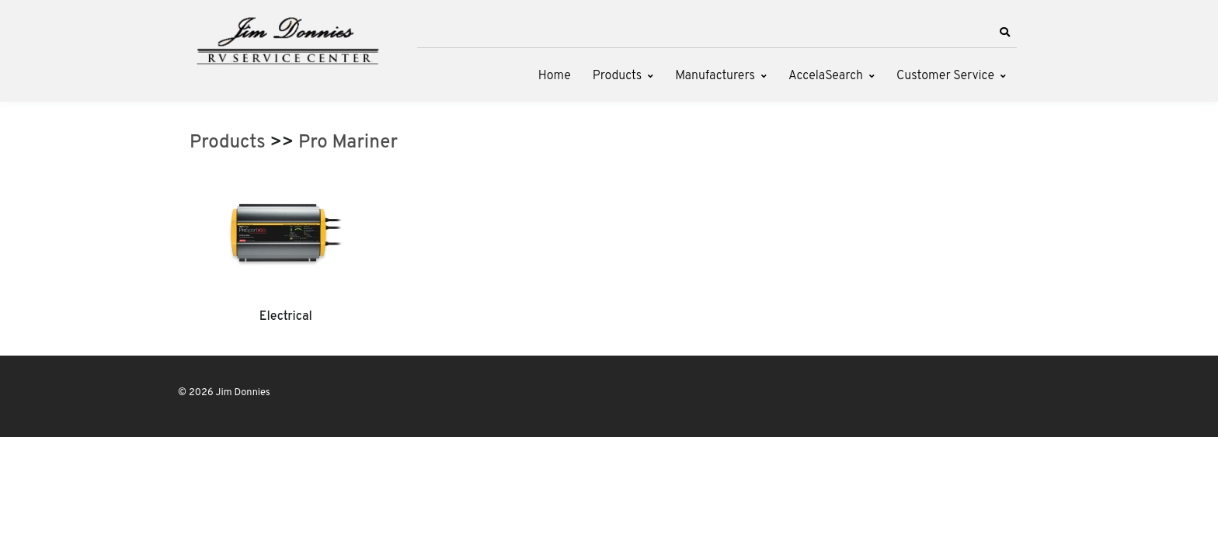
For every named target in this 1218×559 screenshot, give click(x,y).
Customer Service (945, 76)
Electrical (285, 317)
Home (554, 76)
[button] (1004, 32)
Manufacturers (715, 76)
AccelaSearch (825, 76)
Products (617, 76)
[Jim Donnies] (287, 37)
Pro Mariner (348, 143)
